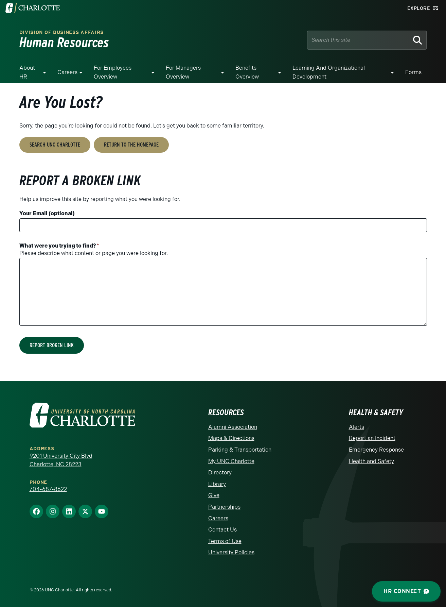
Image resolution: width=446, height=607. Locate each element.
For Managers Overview (183, 72)
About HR (27, 72)
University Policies (231, 552)
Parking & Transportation (239, 449)
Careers (67, 72)
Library (217, 484)
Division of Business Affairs (61, 32)
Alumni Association (232, 427)
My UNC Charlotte (231, 461)
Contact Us (222, 529)
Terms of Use (225, 541)
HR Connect (406, 591)
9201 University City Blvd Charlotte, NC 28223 (61, 460)
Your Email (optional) (47, 213)
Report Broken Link (52, 345)
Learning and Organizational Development (328, 72)
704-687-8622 (48, 489)
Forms (413, 72)
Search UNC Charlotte (55, 144)
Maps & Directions (231, 438)
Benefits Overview (247, 72)
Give (213, 495)
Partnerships (224, 507)
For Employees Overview (112, 72)
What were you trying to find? (59, 245)
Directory (220, 472)
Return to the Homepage (131, 144)
